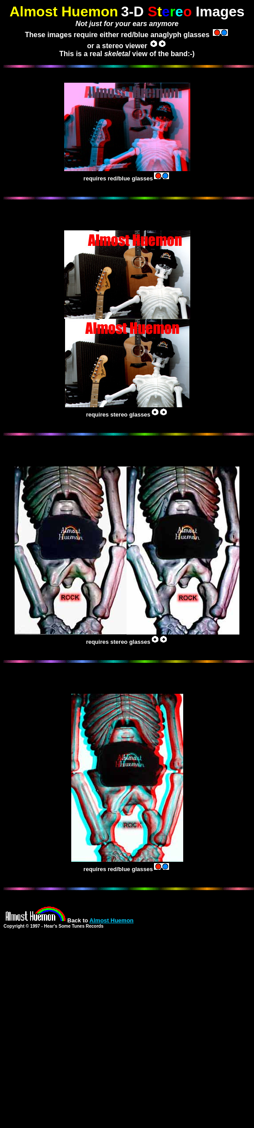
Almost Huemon (111, 920)
